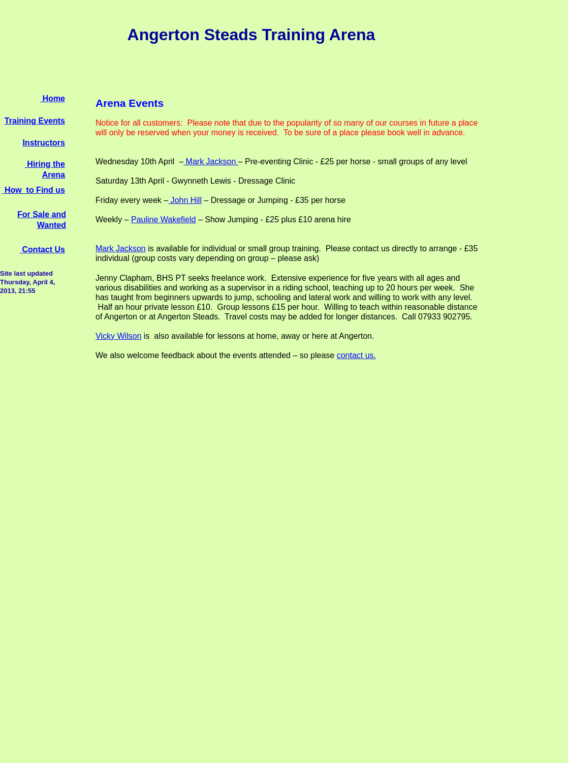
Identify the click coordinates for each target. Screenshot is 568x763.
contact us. (356, 355)
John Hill (185, 200)
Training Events (35, 120)
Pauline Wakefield (163, 219)
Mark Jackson (209, 161)
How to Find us (33, 190)
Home (54, 98)
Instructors (43, 142)
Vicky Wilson (118, 336)
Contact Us (42, 249)
